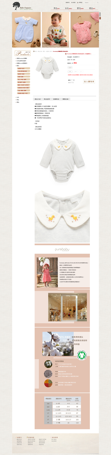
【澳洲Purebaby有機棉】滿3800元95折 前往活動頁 (80, 75)
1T (81, 71)
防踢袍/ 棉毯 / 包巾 (23, 93)
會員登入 (68, 2)
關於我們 (19, 439)
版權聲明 (30, 444)
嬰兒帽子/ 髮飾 (22, 82)
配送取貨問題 (31, 441)
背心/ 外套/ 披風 (22, 79)
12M (75, 71)
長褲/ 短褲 (20, 76)
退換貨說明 (42, 441)
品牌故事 (19, 442)
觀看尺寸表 (71, 82)
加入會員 (73, 2)
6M (70, 71)
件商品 (80, 2)
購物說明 (30, 442)
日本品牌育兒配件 (21, 60)
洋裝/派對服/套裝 (22, 71)
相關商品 (56, 99)
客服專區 (41, 444)
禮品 (92, 8)
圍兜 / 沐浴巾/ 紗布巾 (23, 85)
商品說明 (47, 99)
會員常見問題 (31, 439)
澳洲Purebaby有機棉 (22, 58)
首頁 (36, 51)
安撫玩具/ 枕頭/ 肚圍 (23, 87)
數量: (69, 80)
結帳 (100, 18)
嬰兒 (80, 8)
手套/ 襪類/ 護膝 (22, 90)
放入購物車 (89, 81)
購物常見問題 (42, 439)
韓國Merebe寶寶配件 (22, 63)
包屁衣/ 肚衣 (21, 68)
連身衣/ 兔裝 (21, 74)
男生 (57, 8)
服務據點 (19, 441)
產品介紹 (40, 51)
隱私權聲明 (42, 442)
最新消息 (19, 444)
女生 (68, 8)
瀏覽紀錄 (66, 99)
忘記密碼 (54, 441)
